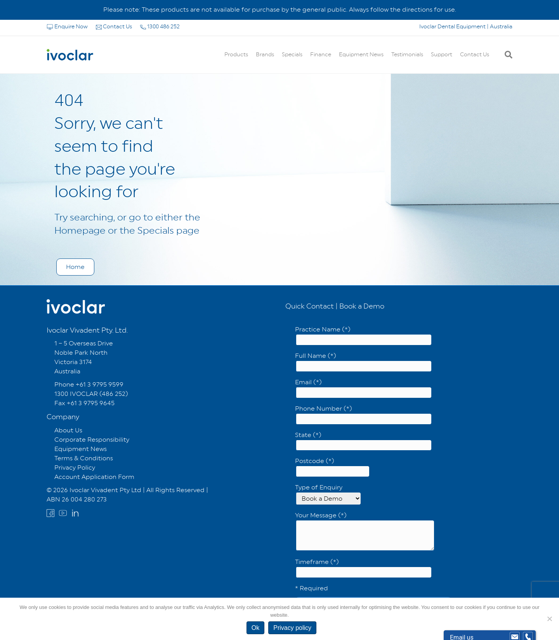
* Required (311, 588)
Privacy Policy (74, 467)
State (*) (363, 441)
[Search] (506, 55)
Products (236, 54)
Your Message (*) (364, 531)
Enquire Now (68, 26)
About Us (68, 430)
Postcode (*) (332, 467)
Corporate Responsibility (91, 439)
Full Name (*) (363, 362)
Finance (320, 54)
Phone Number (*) (363, 415)
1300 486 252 (160, 26)
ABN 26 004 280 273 (77, 499)
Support (441, 54)
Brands (265, 54)
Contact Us (114, 26)
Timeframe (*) (363, 568)
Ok (255, 627)
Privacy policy (292, 627)
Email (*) (363, 388)
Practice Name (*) (363, 335)
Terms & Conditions (83, 458)
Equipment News (361, 54)
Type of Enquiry (328, 494)
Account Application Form (94, 476)
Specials (292, 54)
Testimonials (407, 54)
